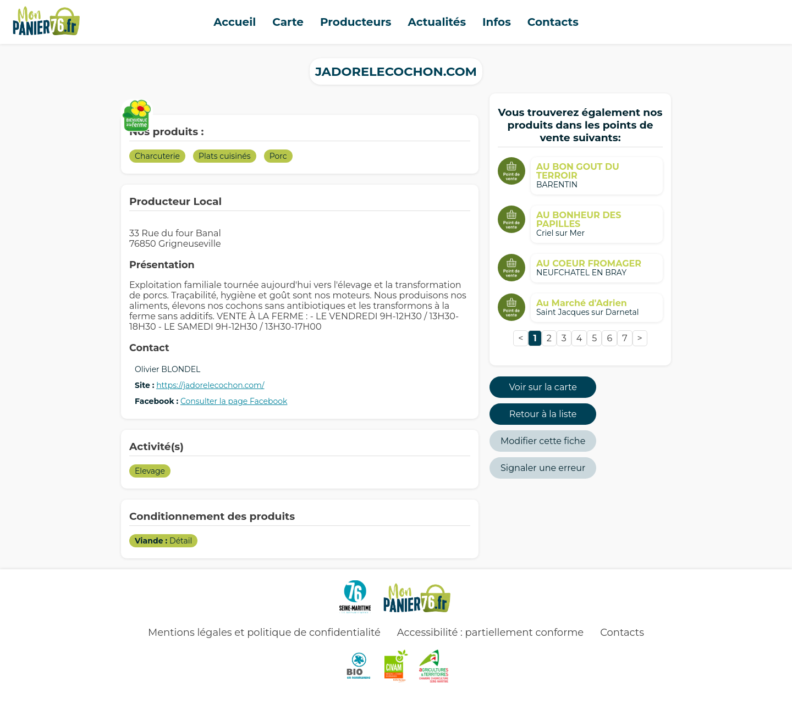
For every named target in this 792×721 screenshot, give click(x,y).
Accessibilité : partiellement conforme (490, 632)
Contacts (553, 22)
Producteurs (356, 22)
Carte (288, 22)
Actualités (437, 22)
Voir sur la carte (543, 387)
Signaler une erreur (543, 468)
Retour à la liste (543, 414)
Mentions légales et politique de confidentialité (264, 632)
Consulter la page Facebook (233, 401)
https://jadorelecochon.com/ (210, 385)
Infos (496, 22)
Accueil (234, 22)
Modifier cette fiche (543, 441)
